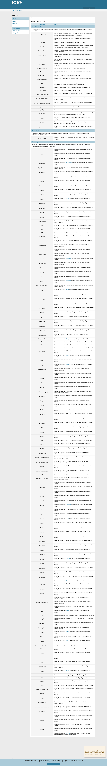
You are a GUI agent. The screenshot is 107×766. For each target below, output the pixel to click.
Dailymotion (69, 258)
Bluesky (68, 198)
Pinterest (68, 504)
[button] (17, 8)
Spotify (68, 558)
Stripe (67, 581)
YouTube (68, 733)
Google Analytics (70, 339)
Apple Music (69, 162)
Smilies (14, 21)
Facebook (68, 280)
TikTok (67, 611)
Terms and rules (16, 30)
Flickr (67, 289)
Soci (27, 8)
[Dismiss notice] (104, 747)
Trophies (14, 26)
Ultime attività (15, 10)
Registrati (21, 10)
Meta (67, 427)
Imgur (67, 355)
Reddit (67, 518)
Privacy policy (15, 33)
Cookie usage (16, 28)
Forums (14, 8)
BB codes (14, 23)
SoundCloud (69, 545)
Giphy (67, 316)
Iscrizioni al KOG (34, 8)
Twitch (67, 640)
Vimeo (67, 670)
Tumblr (67, 631)
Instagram (68, 364)
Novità (20, 8)
